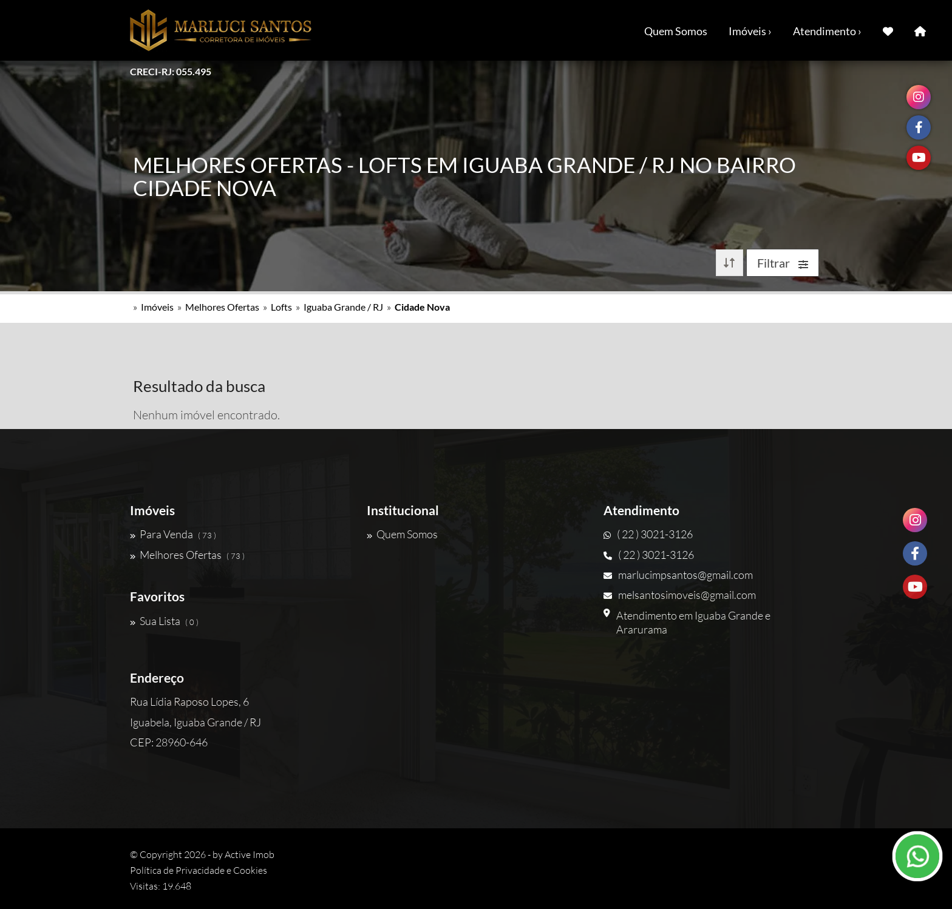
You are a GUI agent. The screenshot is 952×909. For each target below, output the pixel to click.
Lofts (281, 307)
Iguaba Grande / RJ (343, 307)
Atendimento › (827, 31)
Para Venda (173, 534)
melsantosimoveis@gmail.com (680, 594)
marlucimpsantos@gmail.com (678, 574)
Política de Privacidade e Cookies (198, 870)
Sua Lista (164, 620)
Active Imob (249, 854)
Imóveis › (750, 31)
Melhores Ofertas (222, 307)
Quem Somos (675, 31)
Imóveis (157, 307)
